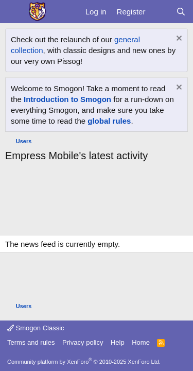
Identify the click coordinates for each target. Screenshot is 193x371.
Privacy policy (82, 342)
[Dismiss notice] (177, 39)
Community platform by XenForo (84, 362)
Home (141, 342)
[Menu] (14, 12)
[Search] (181, 11)
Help (118, 342)
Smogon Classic (35, 328)
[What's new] (160, 11)
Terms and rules (31, 342)
